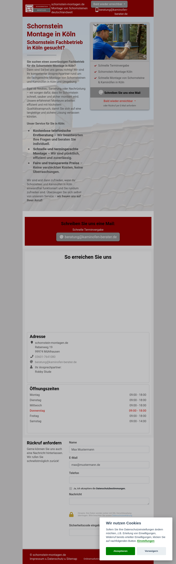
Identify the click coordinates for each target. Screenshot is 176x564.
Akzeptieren (121, 551)
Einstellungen (145, 540)
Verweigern (151, 551)
